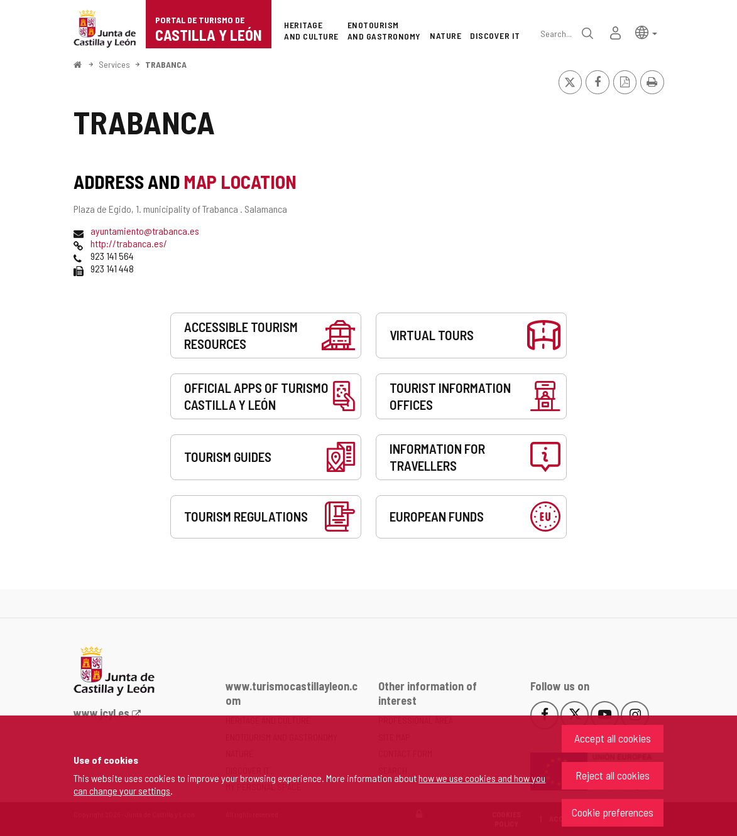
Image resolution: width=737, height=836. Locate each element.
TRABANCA (166, 64)
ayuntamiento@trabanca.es (144, 231)
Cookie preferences (612, 812)
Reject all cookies (613, 775)
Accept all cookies (612, 738)
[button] (646, 32)
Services (114, 64)
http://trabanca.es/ (128, 243)
